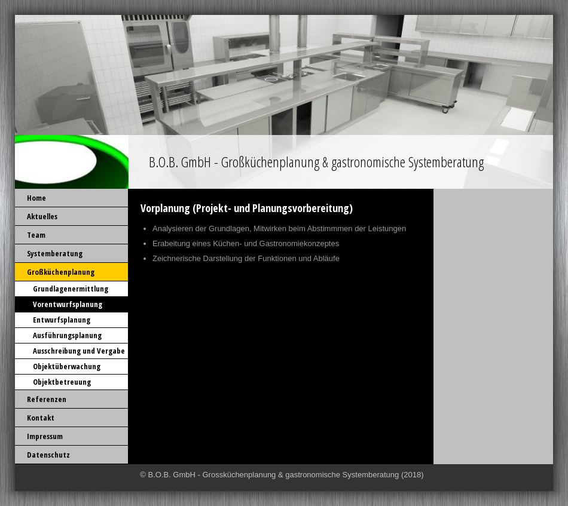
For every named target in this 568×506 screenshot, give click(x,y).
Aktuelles (42, 216)
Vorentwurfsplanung (67, 304)
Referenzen (46, 399)
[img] (284, 102)
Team (36, 234)
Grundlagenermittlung (70, 288)
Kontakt (40, 417)
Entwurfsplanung (61, 319)
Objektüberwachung (66, 366)
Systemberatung (55, 253)
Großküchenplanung (60, 271)
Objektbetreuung (62, 381)
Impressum (45, 436)
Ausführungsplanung (67, 335)
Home (36, 197)
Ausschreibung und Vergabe (79, 350)
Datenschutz (48, 454)
